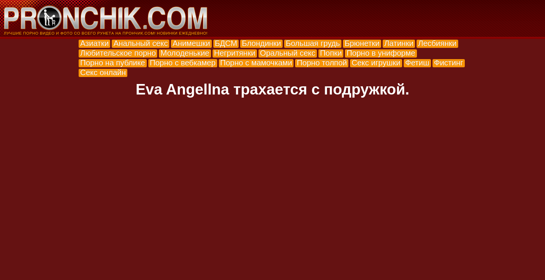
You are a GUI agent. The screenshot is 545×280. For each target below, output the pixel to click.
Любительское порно (118, 53)
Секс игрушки (376, 62)
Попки (331, 53)
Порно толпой (322, 62)
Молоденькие (184, 53)
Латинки (398, 43)
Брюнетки (362, 43)
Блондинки (261, 43)
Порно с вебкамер (183, 62)
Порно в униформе (380, 53)
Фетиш (417, 62)
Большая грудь (313, 43)
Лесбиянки (437, 43)
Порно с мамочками (256, 62)
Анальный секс (140, 43)
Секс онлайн (103, 72)
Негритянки (234, 53)
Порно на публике (112, 62)
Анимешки (191, 43)
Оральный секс (287, 53)
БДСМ (226, 43)
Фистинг (448, 62)
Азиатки (94, 43)
